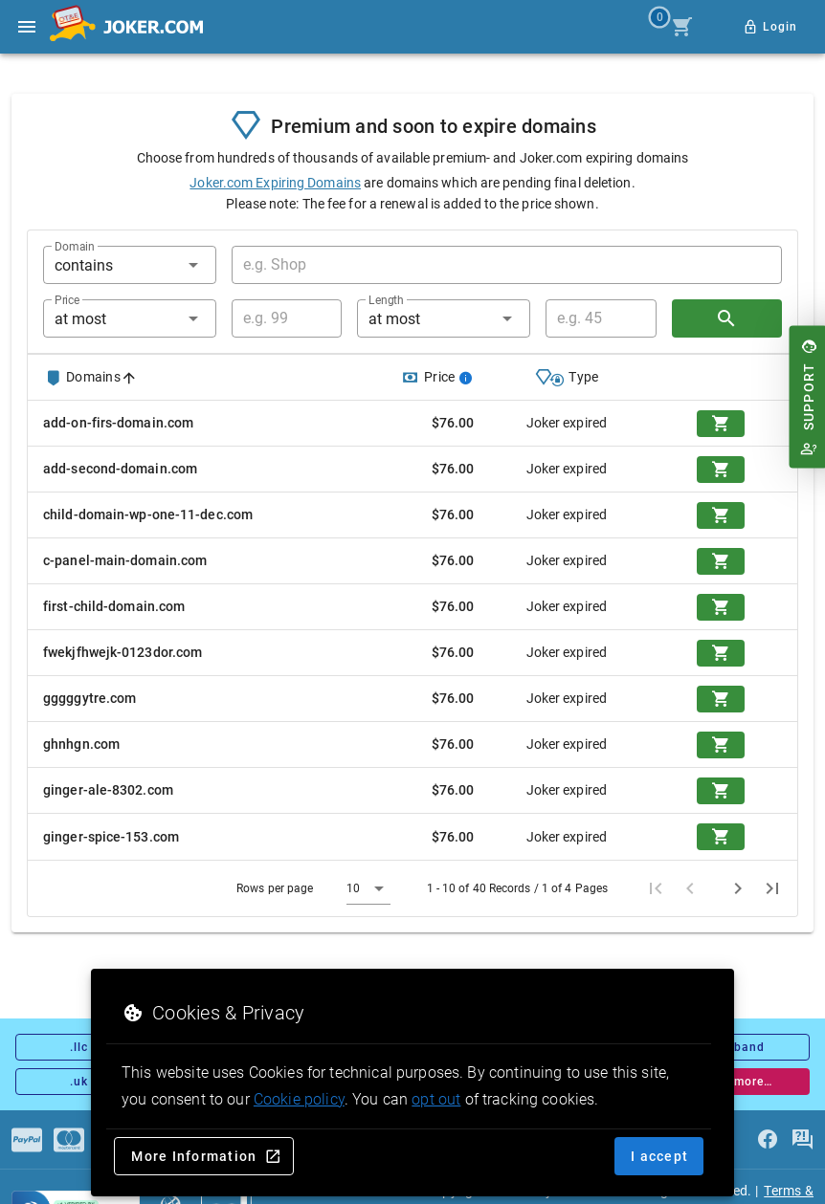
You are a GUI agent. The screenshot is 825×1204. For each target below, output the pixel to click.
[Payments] (26, 1140)
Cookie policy (299, 1099)
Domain (75, 246)
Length (386, 300)
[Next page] (738, 888)
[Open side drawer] (27, 27)
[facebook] (767, 1140)
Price (67, 300)
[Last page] (772, 888)
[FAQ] (802, 1140)
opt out (436, 1099)
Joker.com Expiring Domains (275, 182)
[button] (129, 265)
